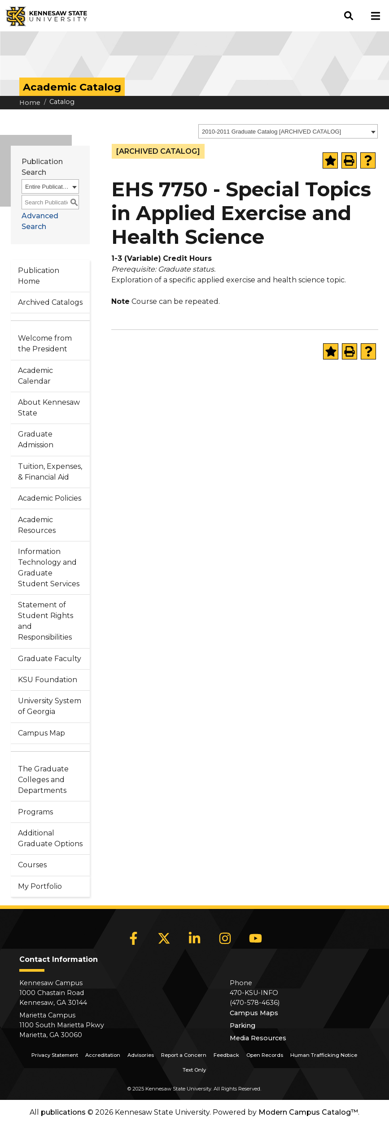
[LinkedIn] (194, 938)
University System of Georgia (49, 706)
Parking (242, 1025)
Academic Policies (49, 498)
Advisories (140, 1055)
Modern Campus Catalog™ (308, 1112)
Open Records (264, 1055)
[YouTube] (255, 938)
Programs (35, 812)
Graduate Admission (35, 439)
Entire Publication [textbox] (47, 186)
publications (63, 1112)
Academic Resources (37, 525)
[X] (164, 938)
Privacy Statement (54, 1055)
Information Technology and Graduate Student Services (48, 567)
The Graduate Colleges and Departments (43, 780)
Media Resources (258, 1038)
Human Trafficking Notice (323, 1055)
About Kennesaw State (49, 407)
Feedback (226, 1055)
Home (29, 103)
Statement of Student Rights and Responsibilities (45, 621)
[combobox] (288, 131)
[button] (348, 15)
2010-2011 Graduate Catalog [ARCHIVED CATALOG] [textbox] (271, 131)
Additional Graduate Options (50, 838)
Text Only (194, 1070)
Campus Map (41, 733)
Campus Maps (254, 1013)
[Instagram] (225, 938)
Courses (32, 865)
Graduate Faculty (49, 658)
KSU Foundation (47, 679)
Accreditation (102, 1055)
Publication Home (38, 276)
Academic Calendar (35, 375)
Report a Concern (183, 1055)
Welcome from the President (45, 343)
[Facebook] (133, 938)
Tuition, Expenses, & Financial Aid (50, 471)
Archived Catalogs (50, 302)
